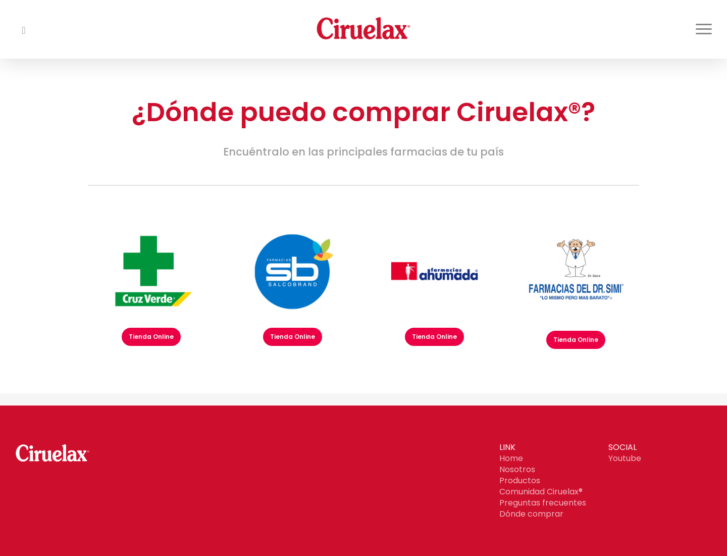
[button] (704, 29)
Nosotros (517, 469)
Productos (519, 480)
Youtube (624, 458)
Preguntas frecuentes (542, 503)
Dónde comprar (531, 514)
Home (511, 458)
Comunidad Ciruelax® (541, 491)
